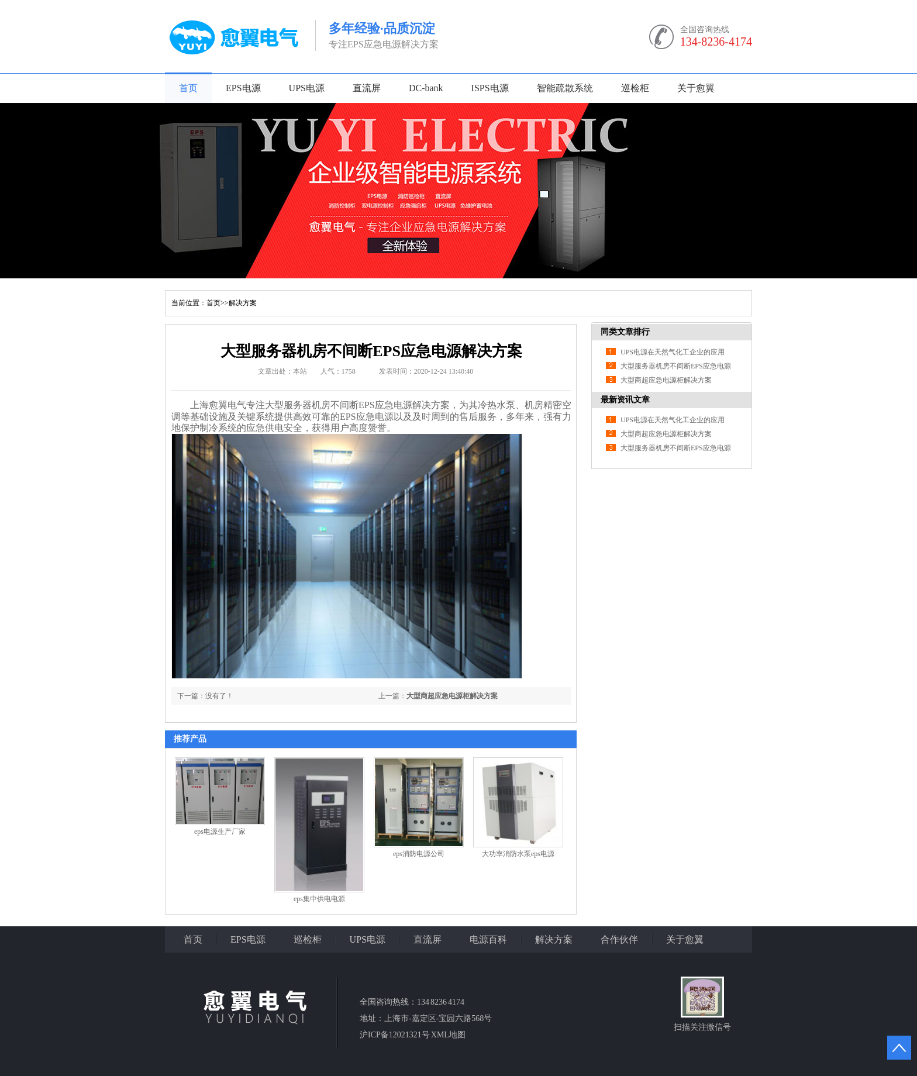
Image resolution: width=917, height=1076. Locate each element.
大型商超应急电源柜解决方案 (452, 696)
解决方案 (243, 303)
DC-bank (426, 88)
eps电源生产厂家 (220, 831)
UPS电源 (307, 88)
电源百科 (488, 939)
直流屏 (367, 88)
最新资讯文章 (625, 399)
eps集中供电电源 (319, 899)
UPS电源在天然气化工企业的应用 (672, 352)
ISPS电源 (490, 88)
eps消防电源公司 (418, 854)
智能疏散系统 (565, 88)
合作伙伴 (619, 939)
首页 (188, 88)
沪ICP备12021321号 (395, 1034)
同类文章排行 (625, 331)
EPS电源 (243, 88)
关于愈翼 (696, 88)
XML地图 (448, 1034)
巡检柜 (635, 88)
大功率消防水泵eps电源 (518, 854)
